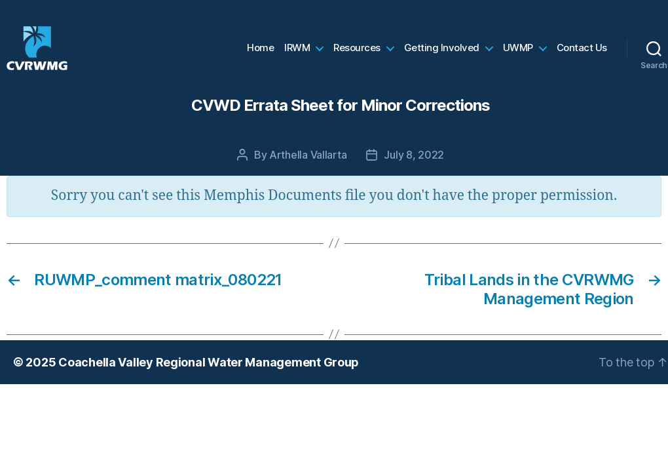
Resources (356, 56)
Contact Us (582, 56)
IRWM (297, 56)
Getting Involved (441, 56)
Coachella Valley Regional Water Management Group (208, 377)
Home (260, 56)
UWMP (518, 56)
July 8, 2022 (414, 169)
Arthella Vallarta (307, 169)
